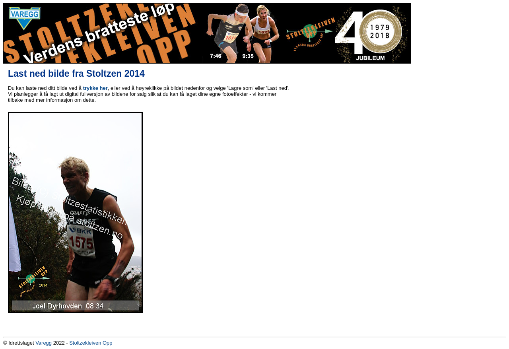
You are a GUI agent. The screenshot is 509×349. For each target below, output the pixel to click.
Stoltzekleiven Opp (90, 343)
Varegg (43, 343)
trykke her (95, 88)
